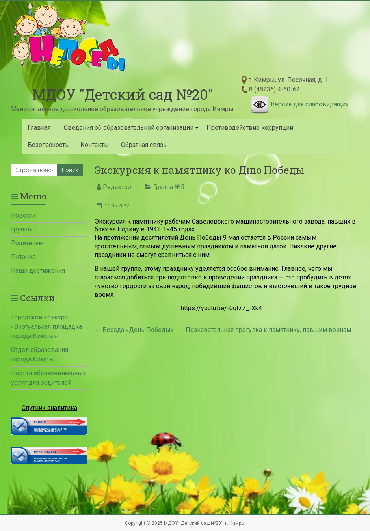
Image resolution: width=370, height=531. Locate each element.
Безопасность (48, 145)
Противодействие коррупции (249, 127)
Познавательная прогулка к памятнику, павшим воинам (272, 330)
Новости (23, 215)
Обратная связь (144, 145)
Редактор (117, 187)
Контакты (94, 145)
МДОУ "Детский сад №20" (122, 94)
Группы (22, 229)
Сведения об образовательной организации (128, 127)
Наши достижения (38, 270)
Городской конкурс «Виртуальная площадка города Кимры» (46, 326)
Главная (39, 127)
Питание (23, 257)
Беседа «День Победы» (134, 330)
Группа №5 (168, 187)
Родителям (27, 243)
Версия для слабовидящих (310, 104)
